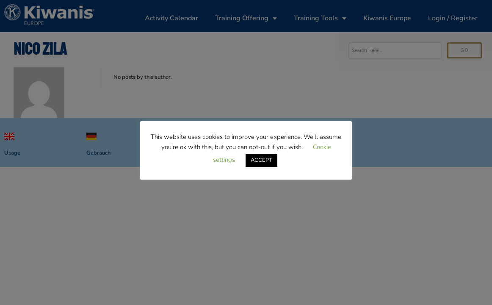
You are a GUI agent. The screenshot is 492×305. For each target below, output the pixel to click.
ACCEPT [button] (261, 160)
